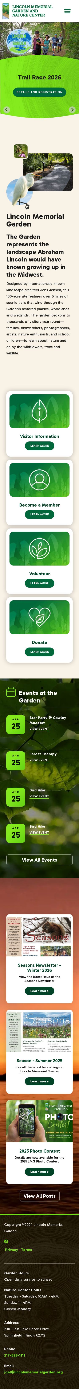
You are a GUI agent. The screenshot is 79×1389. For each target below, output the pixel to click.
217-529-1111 (14, 1355)
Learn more (42, 992)
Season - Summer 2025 (40, 1060)
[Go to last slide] (6, 109)
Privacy (11, 1249)
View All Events (39, 860)
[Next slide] (72, 109)
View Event (39, 729)
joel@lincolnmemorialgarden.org (33, 1372)
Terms (26, 1249)
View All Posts (40, 1196)
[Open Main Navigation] (67, 11)
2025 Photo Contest (39, 1151)
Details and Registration (39, 92)
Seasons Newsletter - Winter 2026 (39, 968)
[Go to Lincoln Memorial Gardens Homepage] (27, 11)
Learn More (39, 446)
